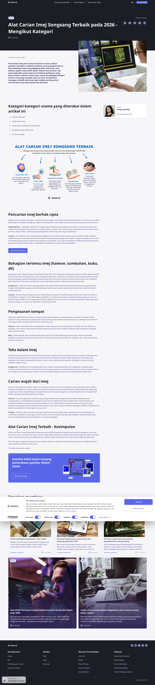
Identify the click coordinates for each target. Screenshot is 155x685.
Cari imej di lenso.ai (18, 250)
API (9, 660)
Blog (45, 660)
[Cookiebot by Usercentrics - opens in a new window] (12, 681)
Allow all (138, 665)
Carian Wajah (79, 2)
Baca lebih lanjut (21, 476)
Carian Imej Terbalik (62, 2)
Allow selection (138, 672)
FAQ (44, 656)
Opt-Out (81, 656)
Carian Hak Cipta (94, 2)
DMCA (80, 660)
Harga (10, 656)
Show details (103, 681)
